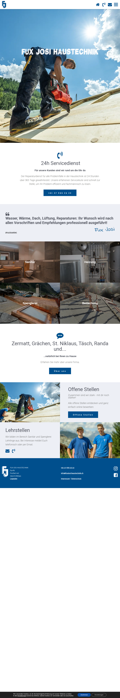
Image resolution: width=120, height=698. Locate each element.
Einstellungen (20, 696)
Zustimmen (85, 695)
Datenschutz (76, 478)
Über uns (60, 371)
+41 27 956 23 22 (60, 193)
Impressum (65, 478)
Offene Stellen (83, 414)
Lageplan (13, 478)
